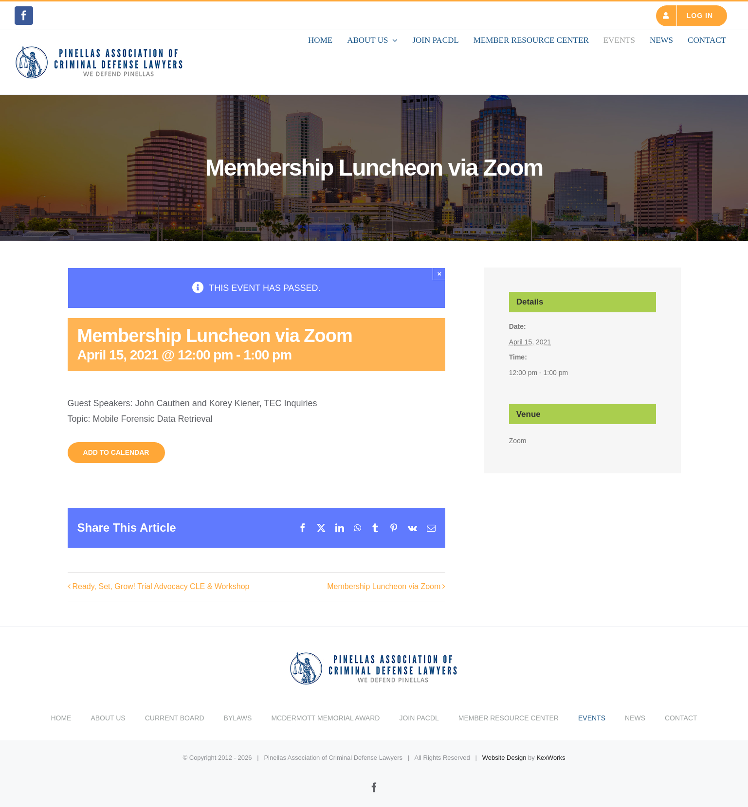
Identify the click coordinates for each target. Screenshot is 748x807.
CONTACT (681, 713)
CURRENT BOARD (174, 713)
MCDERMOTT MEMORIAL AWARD (325, 713)
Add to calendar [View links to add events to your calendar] (116, 452)
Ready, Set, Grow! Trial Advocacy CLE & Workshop (161, 586)
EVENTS (591, 713)
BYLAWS (238, 713)
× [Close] (439, 273)
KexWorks (550, 752)
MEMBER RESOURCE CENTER (508, 713)
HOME (61, 713)
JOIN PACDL (418, 713)
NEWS (635, 713)
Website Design (504, 752)
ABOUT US (108, 713)
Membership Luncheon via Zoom (383, 586)
